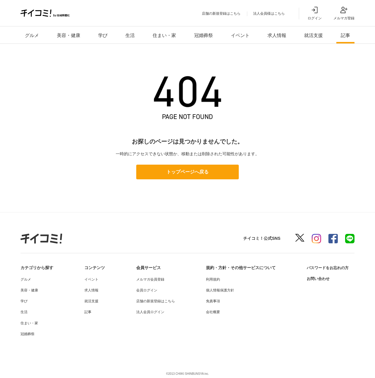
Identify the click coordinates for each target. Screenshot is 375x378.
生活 (130, 35)
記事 (345, 35)
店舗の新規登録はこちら (221, 13)
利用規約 (211, 279)
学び (103, 35)
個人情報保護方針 (218, 290)
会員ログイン (145, 290)
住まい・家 (164, 35)
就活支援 (313, 35)
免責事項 (211, 301)
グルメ (32, 35)
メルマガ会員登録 (148, 279)
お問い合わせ (316, 278)
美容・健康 (68, 35)
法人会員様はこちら (269, 13)
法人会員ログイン (148, 312)
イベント (240, 35)
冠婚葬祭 (203, 35)
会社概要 (211, 312)
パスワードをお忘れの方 (326, 267)
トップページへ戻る (187, 171)
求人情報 (276, 35)
